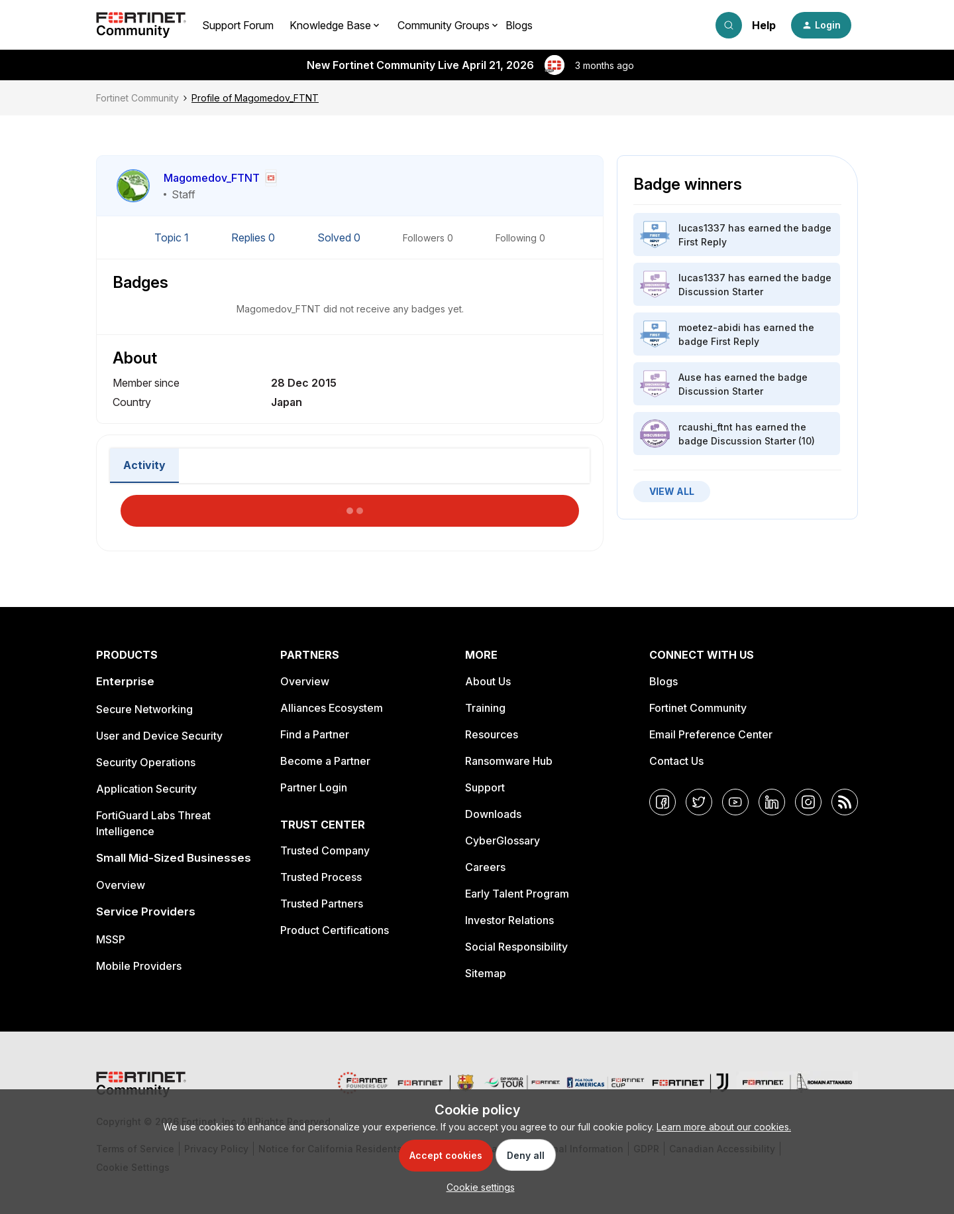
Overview (120, 885)
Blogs (519, 25)
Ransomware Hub (509, 761)
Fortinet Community (137, 97)
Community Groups (444, 25)
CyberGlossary (502, 840)
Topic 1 (172, 237)
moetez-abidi (709, 327)
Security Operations (145, 762)
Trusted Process (321, 877)
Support (485, 787)
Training (485, 707)
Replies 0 (254, 237)
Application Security (146, 788)
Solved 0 (340, 237)
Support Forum (238, 25)
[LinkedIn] (772, 802)
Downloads (493, 814)
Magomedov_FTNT (212, 177)
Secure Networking (144, 709)
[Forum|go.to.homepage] (141, 25)
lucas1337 (701, 228)
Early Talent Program (517, 893)
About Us (488, 681)
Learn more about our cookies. (724, 1126)
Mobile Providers (139, 966)
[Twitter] (699, 802)
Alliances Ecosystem (331, 707)
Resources (491, 734)
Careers (485, 867)
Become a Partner (325, 761)
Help (764, 25)
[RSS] (844, 802)
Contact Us (676, 761)
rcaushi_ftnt (705, 427)
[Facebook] (662, 802)
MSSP (110, 939)
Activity (144, 465)
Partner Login (313, 787)
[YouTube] (735, 802)
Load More (350, 507)
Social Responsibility (516, 946)
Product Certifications (334, 930)
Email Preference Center (710, 734)
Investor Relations (509, 920)
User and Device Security (159, 735)
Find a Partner (314, 734)
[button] (821, 25)
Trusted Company (325, 850)
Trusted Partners (321, 903)
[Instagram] (808, 802)
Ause (690, 377)
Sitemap (485, 973)
